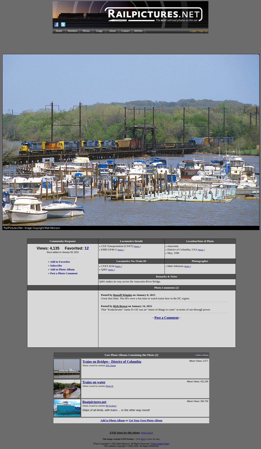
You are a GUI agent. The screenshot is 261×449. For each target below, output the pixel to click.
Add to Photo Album (62, 269)
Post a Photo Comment (63, 273)
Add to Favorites (60, 261)
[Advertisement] (130, 43)
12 (87, 248)
